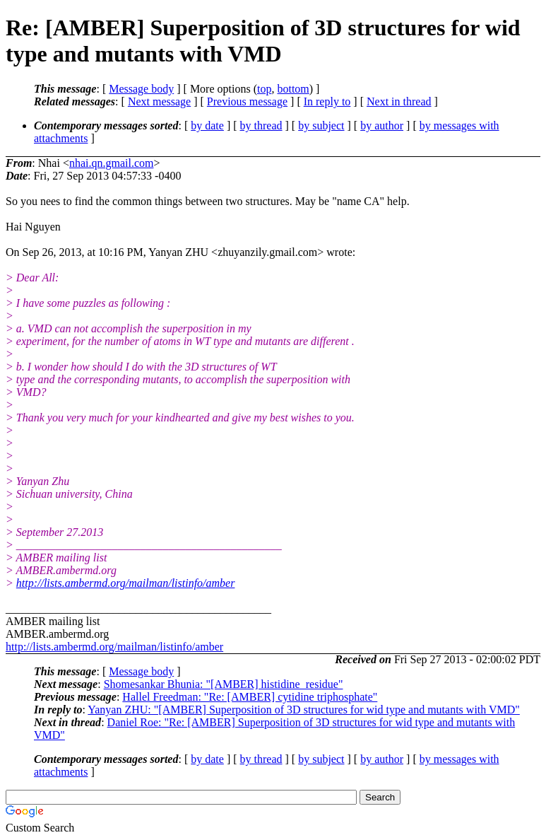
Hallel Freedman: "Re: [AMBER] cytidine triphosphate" (249, 697)
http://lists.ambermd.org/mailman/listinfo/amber (125, 583)
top (264, 89)
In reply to (327, 101)
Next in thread (399, 101)
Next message (159, 101)
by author (381, 125)
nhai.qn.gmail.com (111, 163)
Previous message (247, 101)
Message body (141, 89)
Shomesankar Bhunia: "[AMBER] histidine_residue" (223, 684)
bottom (293, 89)
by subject (321, 125)
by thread (261, 125)
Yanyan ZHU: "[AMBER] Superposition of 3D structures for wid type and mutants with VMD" (304, 710)
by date (207, 125)
